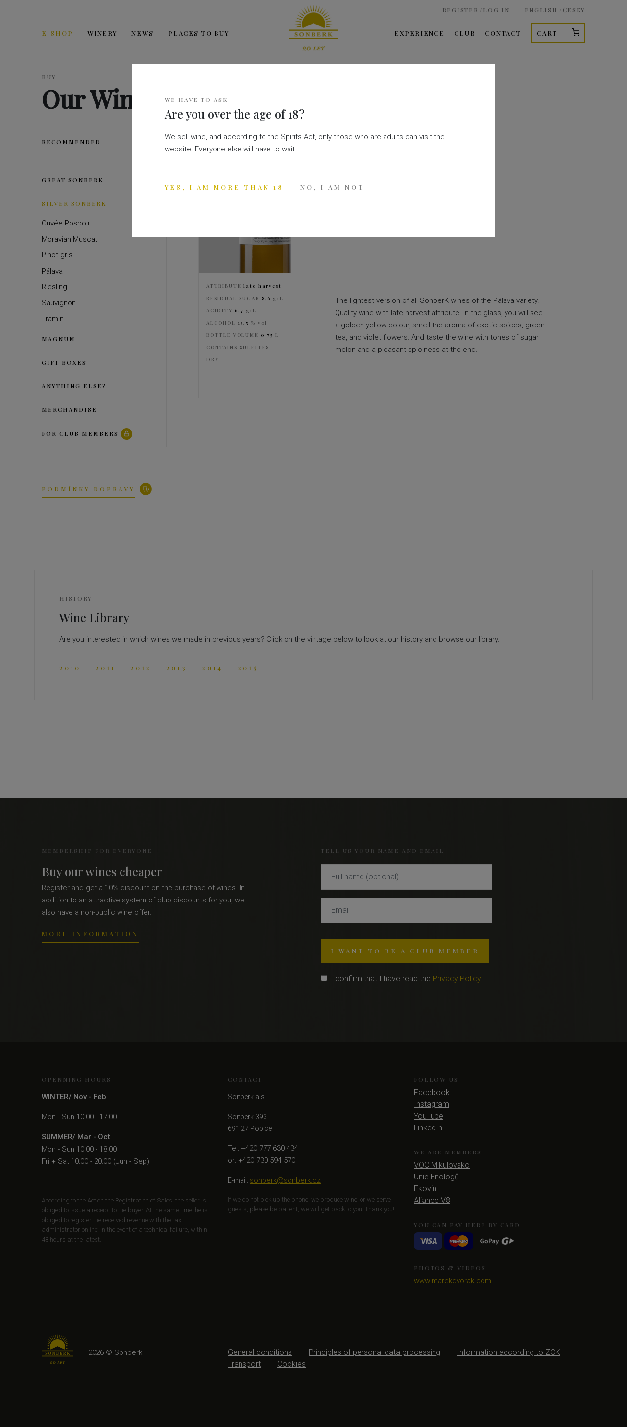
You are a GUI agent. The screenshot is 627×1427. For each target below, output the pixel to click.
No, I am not (332, 187)
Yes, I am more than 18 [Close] (224, 187)
